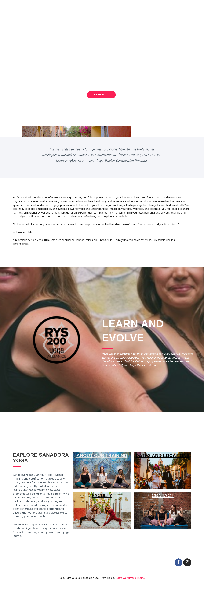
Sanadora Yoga (19, 6)
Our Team (161, 6)
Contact (190, 6)
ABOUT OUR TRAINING (101, 455)
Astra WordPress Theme (130, 578)
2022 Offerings (141, 6)
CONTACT (162, 502)
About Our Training (115, 6)
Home (95, 6)
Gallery (176, 6)
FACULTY (101, 495)
